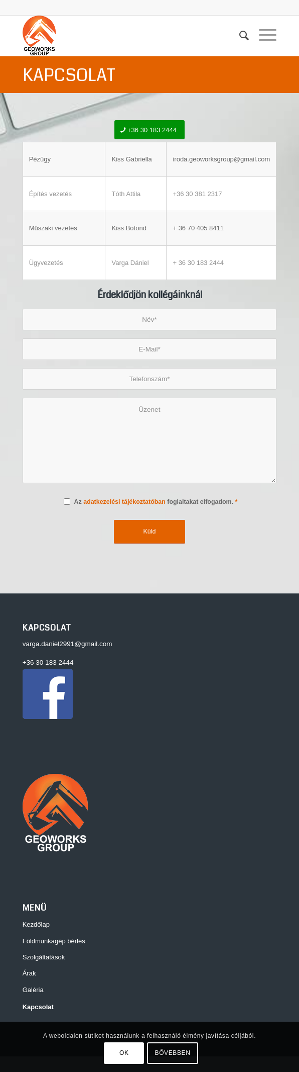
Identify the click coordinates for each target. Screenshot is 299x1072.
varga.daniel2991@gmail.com (67, 644)
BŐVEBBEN (173, 1052)
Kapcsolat (69, 75)
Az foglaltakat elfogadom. (156, 501)
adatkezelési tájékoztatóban (124, 501)
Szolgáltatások (44, 957)
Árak (29, 973)
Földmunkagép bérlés (54, 941)
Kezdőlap (36, 924)
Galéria (33, 990)
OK (124, 1052)
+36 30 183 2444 (48, 662)
